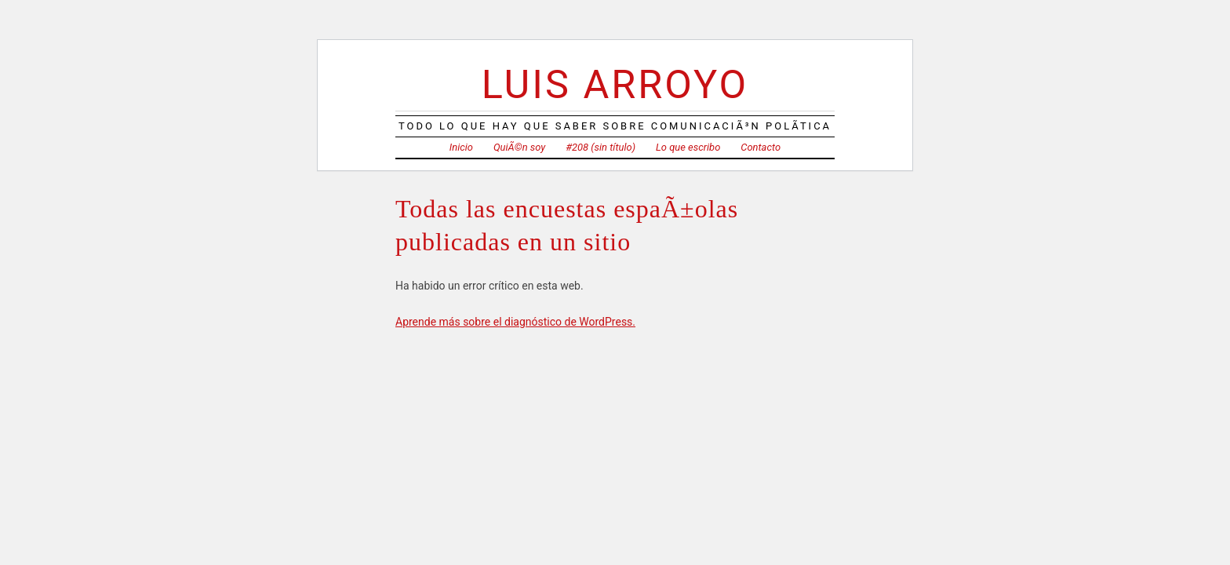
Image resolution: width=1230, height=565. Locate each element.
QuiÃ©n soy (519, 147)
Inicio (461, 147)
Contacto (761, 147)
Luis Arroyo (615, 84)
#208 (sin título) (600, 147)
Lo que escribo (688, 147)
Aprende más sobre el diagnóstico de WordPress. (515, 321)
